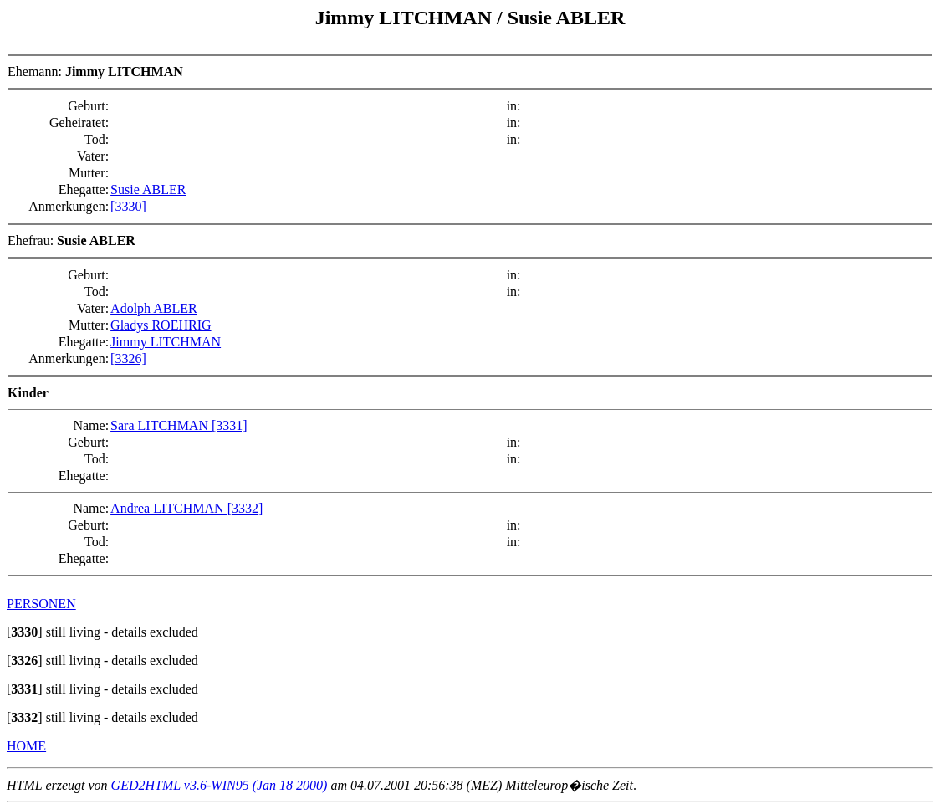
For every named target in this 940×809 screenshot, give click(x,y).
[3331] (230, 425)
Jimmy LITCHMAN (406, 17)
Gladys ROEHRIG (160, 325)
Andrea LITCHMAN (168, 508)
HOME (26, 746)
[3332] (245, 508)
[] (25, 632)
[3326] (128, 358)
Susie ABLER (567, 17)
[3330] (128, 206)
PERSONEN (41, 604)
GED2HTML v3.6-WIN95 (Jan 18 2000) (219, 785)
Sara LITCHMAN (161, 425)
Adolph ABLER (153, 308)
